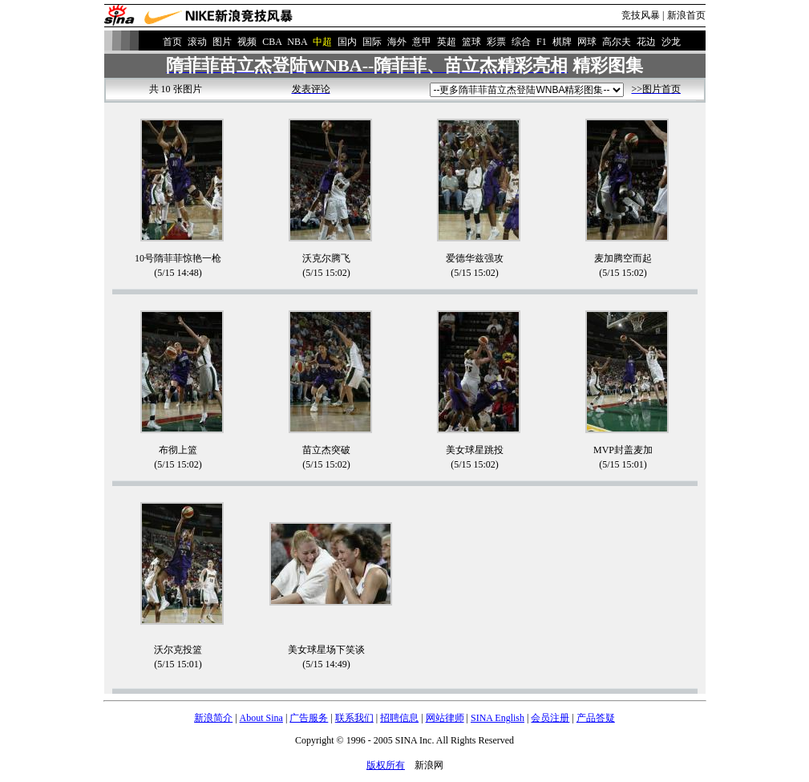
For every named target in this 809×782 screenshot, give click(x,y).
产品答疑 (595, 717)
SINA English (497, 717)
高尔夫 (616, 41)
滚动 (197, 41)
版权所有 (385, 765)
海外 (397, 41)
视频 (247, 41)
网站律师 (445, 717)
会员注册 (550, 717)
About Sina (261, 717)
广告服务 (308, 717)
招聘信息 (399, 717)
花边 (646, 41)
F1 (541, 41)
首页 (172, 41)
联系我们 (354, 717)
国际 (372, 41)
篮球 (471, 41)
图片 (222, 41)
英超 (446, 41)
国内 (347, 41)
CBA (271, 41)
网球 (587, 41)
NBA (297, 41)
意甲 (421, 41)
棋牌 (562, 41)
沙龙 (671, 41)
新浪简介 (213, 717)
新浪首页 (686, 15)
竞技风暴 (640, 15)
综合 (521, 41)
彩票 (496, 41)
